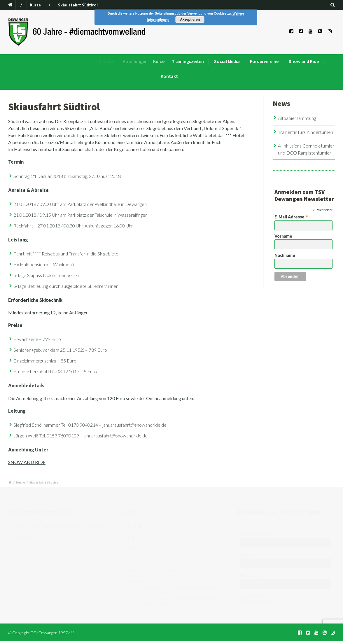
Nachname (284, 255)
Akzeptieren (190, 19)
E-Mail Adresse (291, 217)
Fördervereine (264, 61)
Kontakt (169, 76)
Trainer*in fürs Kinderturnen (305, 132)
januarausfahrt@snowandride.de (134, 425)
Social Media (228, 61)
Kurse (35, 5)
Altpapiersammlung (297, 118)
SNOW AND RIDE (27, 462)
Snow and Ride (304, 61)
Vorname (283, 236)
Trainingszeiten (193, 61)
